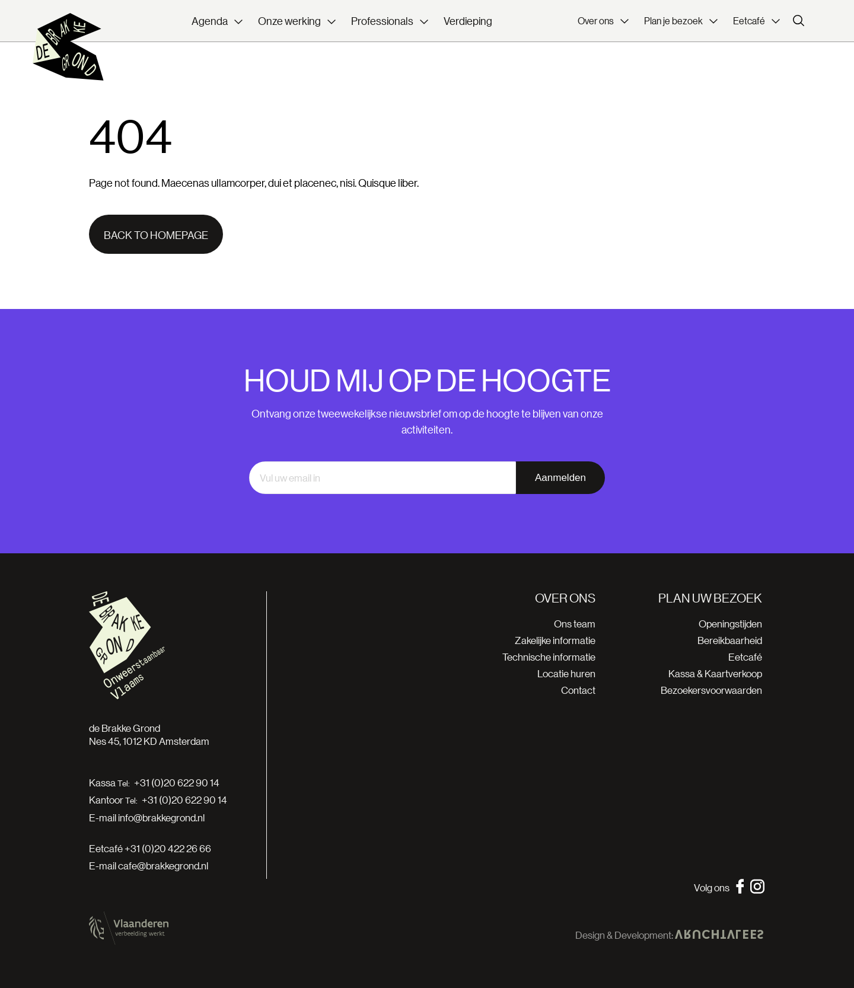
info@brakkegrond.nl (161, 817)
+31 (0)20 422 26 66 (168, 848)
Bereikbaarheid (729, 640)
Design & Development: (669, 935)
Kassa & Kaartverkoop (715, 673)
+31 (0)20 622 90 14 (176, 783)
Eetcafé (745, 657)
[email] (382, 478)
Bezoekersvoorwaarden (711, 690)
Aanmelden (560, 477)
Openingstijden (730, 623)
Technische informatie (548, 657)
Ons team (574, 623)
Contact (578, 690)
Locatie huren (566, 673)
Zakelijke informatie (555, 640)
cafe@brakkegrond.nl (163, 865)
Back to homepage (156, 234)
